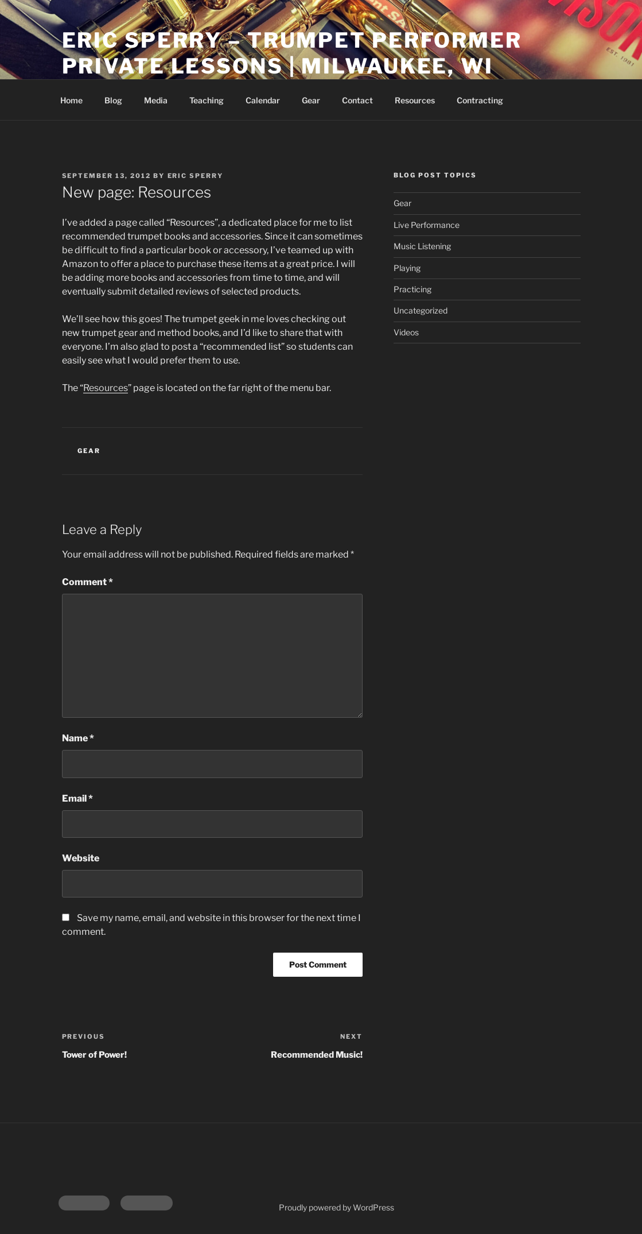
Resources (415, 100)
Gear (311, 100)
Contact (357, 100)
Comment (87, 582)
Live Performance (427, 225)
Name (78, 738)
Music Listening (422, 246)
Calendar (263, 100)
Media (156, 100)
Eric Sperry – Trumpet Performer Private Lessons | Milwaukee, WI (292, 53)
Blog (113, 100)
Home (71, 100)
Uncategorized (421, 310)
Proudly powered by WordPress (336, 1207)
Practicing (412, 289)
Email (77, 798)
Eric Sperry (196, 176)
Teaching (206, 100)
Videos (406, 332)
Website (80, 858)
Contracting (480, 100)
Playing (407, 268)
